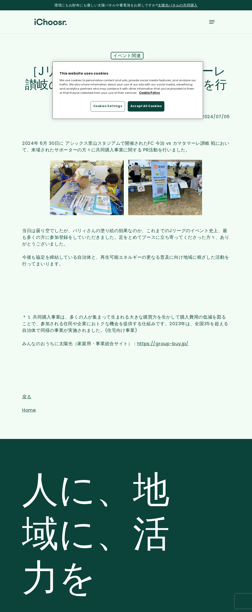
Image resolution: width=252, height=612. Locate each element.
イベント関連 (127, 55)
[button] (212, 21)
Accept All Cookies (146, 106)
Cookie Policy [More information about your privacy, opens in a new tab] (149, 93)
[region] (127, 90)
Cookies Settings (107, 106)
